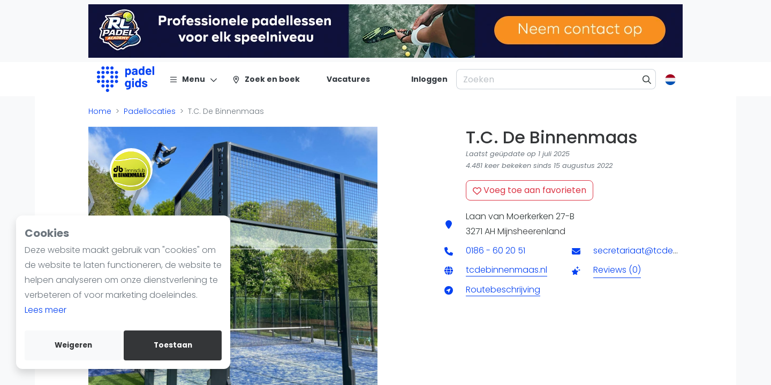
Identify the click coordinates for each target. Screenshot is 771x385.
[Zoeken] (647, 79)
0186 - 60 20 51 (495, 250)
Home (99, 111)
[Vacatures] (341, 79)
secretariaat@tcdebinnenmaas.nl (664, 250)
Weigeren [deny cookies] (73, 345)
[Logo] (125, 79)
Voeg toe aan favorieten (529, 190)
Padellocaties (150, 111)
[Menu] (193, 79)
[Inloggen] (429, 79)
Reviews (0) (617, 270)
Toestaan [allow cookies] (173, 345)
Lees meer (45, 310)
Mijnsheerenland (531, 231)
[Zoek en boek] (265, 79)
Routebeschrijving (503, 289)
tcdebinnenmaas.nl (506, 270)
